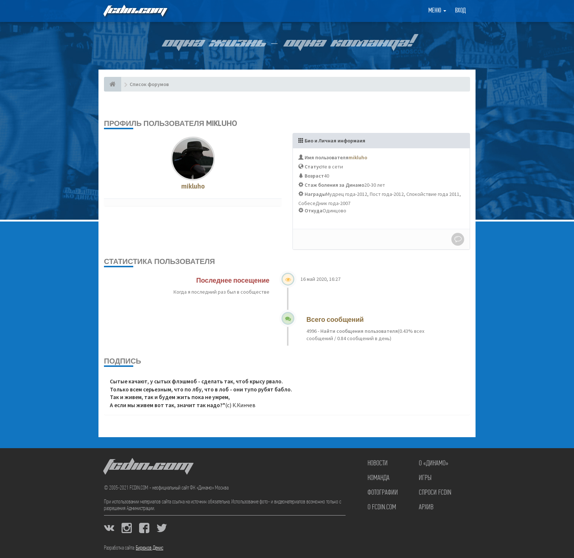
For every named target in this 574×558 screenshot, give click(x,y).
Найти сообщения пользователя (358, 331)
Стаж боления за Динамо (334, 185)
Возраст (314, 175)
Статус (313, 166)
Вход (460, 10)
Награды (315, 194)
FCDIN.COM (134, 11)
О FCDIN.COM (382, 507)
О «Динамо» (433, 463)
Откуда (314, 210)
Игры (425, 478)
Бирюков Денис (149, 548)
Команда (379, 478)
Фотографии (383, 492)
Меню (437, 10)
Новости (378, 463)
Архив (426, 507)
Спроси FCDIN (435, 492)
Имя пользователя (326, 157)
